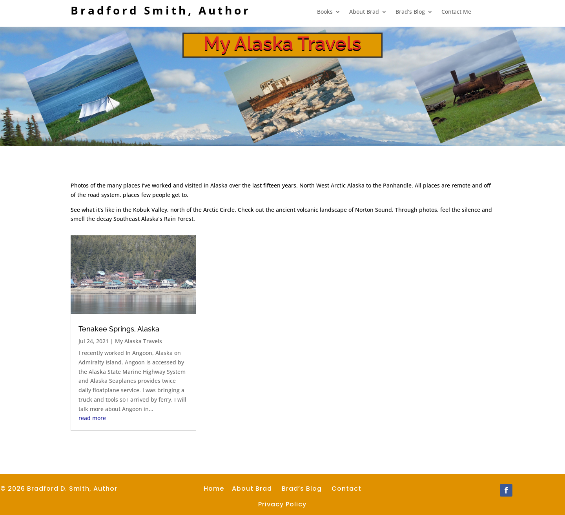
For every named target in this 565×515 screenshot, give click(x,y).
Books (325, 12)
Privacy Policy (282, 504)
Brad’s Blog (410, 12)
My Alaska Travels (138, 341)
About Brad (364, 12)
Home (214, 488)
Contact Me (456, 12)
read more (92, 418)
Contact (346, 488)
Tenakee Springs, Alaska (118, 329)
